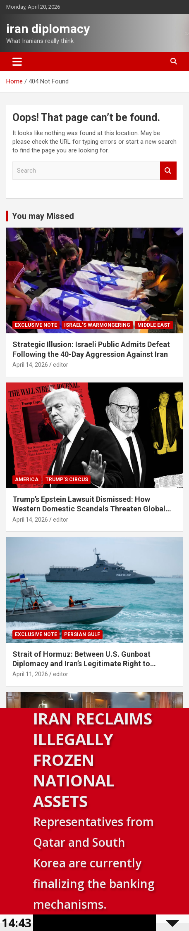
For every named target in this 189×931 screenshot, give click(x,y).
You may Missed (43, 216)
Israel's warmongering (97, 325)
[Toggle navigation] (17, 61)
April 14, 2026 (30, 364)
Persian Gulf (82, 634)
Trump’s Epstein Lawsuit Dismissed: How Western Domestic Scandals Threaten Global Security (88, 509)
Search (168, 171)
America (26, 479)
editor (60, 364)
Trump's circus (66, 479)
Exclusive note (36, 325)
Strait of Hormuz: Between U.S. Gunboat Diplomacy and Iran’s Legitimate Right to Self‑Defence (81, 664)
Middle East (153, 325)
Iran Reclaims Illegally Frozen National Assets (92, 760)
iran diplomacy (48, 28)
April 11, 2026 (30, 674)
